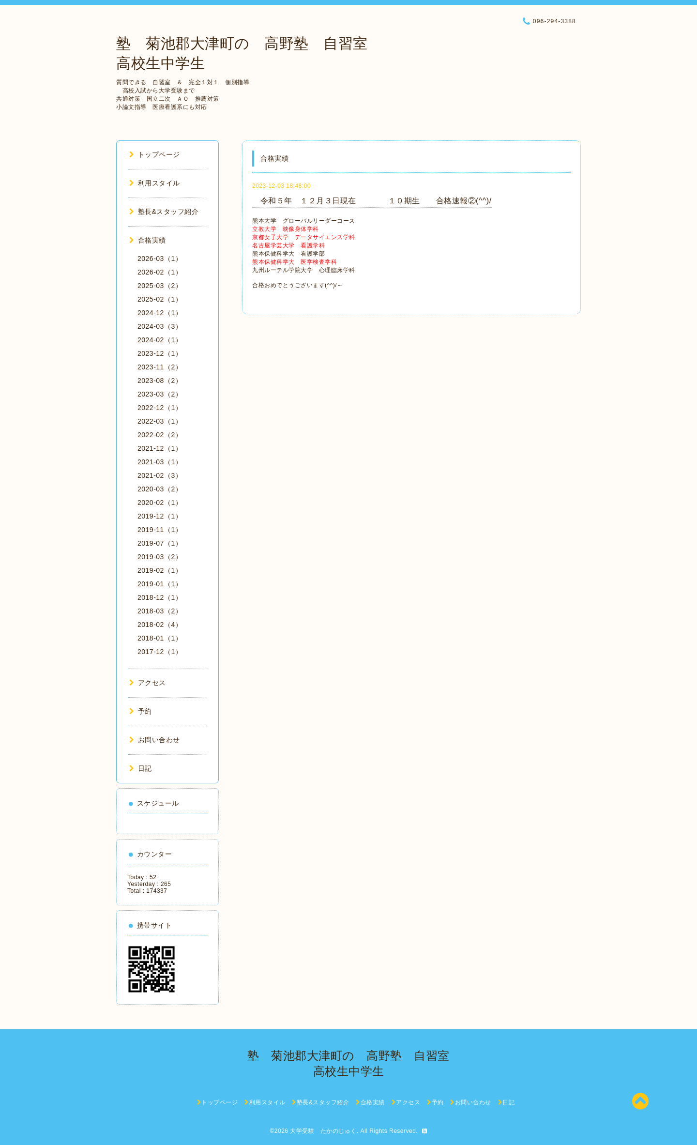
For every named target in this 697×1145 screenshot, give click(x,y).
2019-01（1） (159, 584)
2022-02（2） (159, 435)
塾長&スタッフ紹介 (163, 211)
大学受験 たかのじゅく (323, 1131)
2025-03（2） (159, 286)
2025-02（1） (159, 299)
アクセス (147, 683)
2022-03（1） (159, 421)
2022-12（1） (159, 408)
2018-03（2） (159, 611)
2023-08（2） (159, 380)
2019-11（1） (159, 530)
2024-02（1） (159, 340)
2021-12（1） (159, 448)
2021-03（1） (159, 462)
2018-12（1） (159, 597)
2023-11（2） (159, 367)
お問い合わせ (154, 740)
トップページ (154, 154)
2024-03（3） (159, 326)
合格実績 (147, 240)
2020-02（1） (159, 502)
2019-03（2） (159, 557)
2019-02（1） (159, 570)
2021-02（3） (159, 475)
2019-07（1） (159, 543)
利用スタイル (154, 183)
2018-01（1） (159, 638)
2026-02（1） (159, 272)
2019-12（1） (159, 516)
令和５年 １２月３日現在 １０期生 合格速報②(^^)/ (372, 201)
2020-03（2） (159, 489)
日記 (140, 768)
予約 (140, 711)
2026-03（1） (159, 258)
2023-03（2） (159, 394)
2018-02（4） (159, 624)
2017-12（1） (159, 652)
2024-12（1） (159, 313)
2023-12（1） (159, 353)
